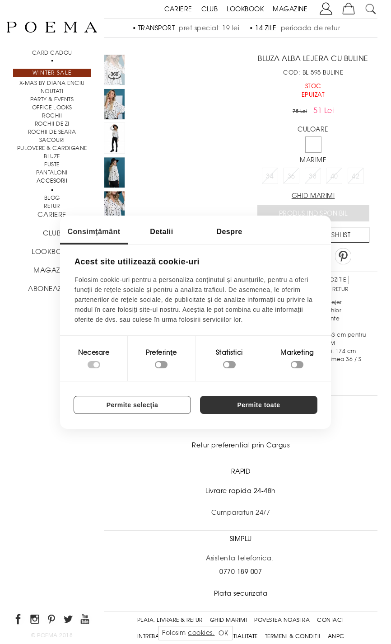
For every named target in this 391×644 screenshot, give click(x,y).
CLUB (209, 9)
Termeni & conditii (293, 636)
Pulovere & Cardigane (52, 148)
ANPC (336, 636)
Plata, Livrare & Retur (170, 620)
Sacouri (52, 140)
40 (334, 176)
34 (270, 176)
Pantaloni (52, 172)
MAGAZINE (290, 9)
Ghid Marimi (228, 620)
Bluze (52, 156)
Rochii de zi (52, 124)
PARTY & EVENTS (52, 99)
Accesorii (52, 181)
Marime (313, 160)
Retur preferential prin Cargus (240, 445)
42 (355, 176)
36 (291, 176)
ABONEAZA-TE (52, 289)
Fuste (52, 164)
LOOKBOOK (245, 9)
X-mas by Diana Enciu (52, 83)
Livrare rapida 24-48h (240, 490)
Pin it (343, 256)
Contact (330, 620)
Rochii (52, 116)
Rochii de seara (52, 132)
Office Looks (52, 107)
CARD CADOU (52, 53)
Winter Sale (52, 73)
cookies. (201, 632)
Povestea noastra (282, 620)
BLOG (52, 198)
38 (313, 176)
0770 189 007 (240, 571)
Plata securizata (240, 593)
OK (223, 633)
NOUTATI (52, 91)
